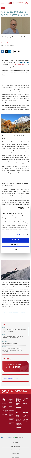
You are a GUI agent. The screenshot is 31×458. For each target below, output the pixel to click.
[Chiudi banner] (28, 207)
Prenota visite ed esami (11, 401)
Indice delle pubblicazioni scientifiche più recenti (19, 425)
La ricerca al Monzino (18, 420)
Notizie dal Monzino (11, 418)
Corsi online (18, 407)
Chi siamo (4, 400)
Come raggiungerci (11, 409)
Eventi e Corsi (18, 404)
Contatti (4, 403)
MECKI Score (18, 409)
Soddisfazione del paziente (5, 411)
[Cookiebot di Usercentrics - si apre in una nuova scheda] (18, 208)
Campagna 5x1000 (25, 416)
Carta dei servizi (4, 407)
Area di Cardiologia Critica (19, 64)
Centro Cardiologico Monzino (10, 378)
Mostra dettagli (21, 234)
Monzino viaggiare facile (11, 414)
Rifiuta (15, 249)
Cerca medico (10, 405)
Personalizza (15, 244)
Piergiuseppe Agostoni (22, 62)
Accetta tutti (15, 239)
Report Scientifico (18, 416)
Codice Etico (4, 414)
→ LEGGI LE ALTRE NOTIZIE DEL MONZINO (13, 313)
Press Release (24, 400)
